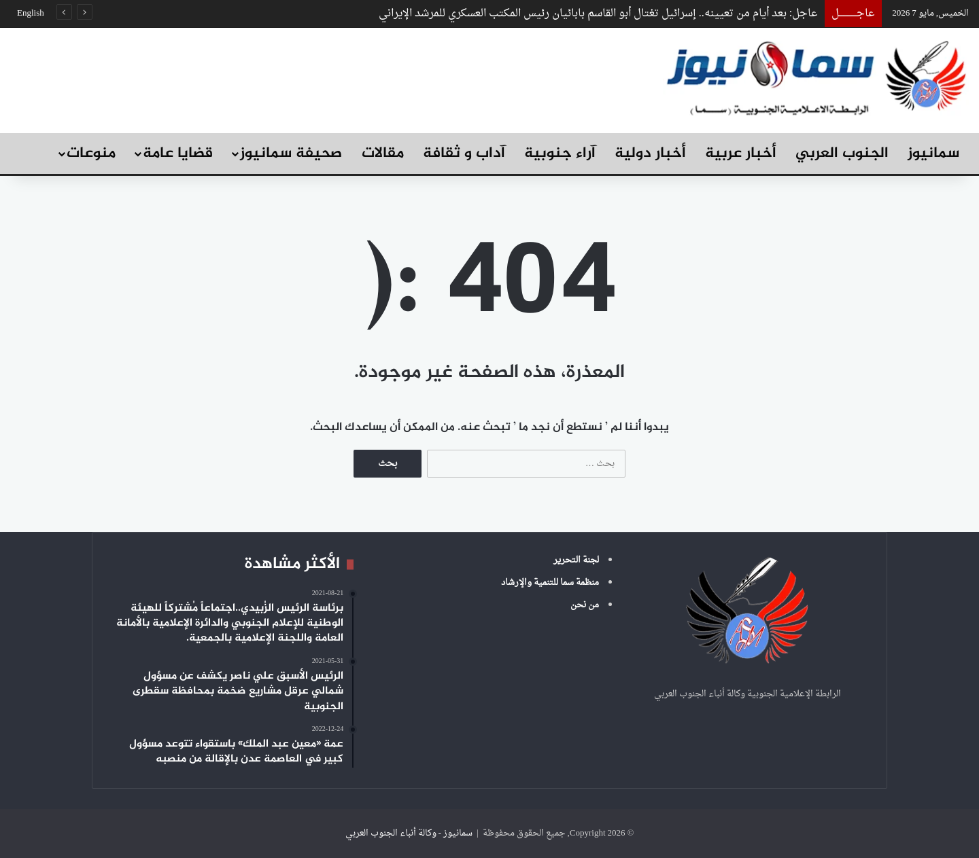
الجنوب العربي (842, 153)
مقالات (383, 153)
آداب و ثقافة (464, 153)
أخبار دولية (650, 153)
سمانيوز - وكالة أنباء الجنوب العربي (409, 833)
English (30, 13)
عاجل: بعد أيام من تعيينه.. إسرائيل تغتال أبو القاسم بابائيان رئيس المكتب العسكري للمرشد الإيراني (598, 13)
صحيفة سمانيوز (291, 153)
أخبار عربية (740, 153)
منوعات (91, 153)
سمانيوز (933, 153)
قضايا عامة (178, 153)
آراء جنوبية (560, 153)
